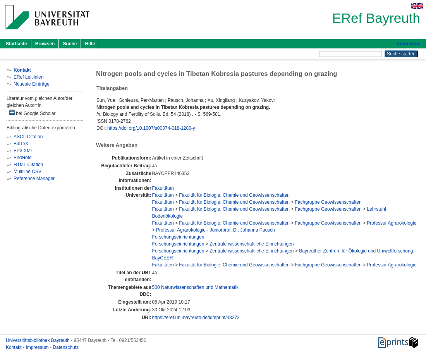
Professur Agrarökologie (391, 223)
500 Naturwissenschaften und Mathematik (195, 287)
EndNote (23, 157)
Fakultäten (163, 188)
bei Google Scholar (32, 113)
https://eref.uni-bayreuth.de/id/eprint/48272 (196, 317)
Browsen (45, 43)
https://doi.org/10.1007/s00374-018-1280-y (151, 128)
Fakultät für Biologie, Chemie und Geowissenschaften (234, 195)
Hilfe (90, 43)
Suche (70, 43)
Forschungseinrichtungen (178, 237)
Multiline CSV (27, 171)
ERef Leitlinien (28, 77)
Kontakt (14, 347)
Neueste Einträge (32, 84)
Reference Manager (34, 178)
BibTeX (21, 143)
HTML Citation (28, 164)
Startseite (16, 43)
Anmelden (408, 43)
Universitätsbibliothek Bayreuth (38, 340)
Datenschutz (66, 347)
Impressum (38, 347)
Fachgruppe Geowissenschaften (328, 202)
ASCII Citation (28, 136)
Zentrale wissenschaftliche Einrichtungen (252, 244)
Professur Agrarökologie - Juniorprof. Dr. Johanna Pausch (215, 230)
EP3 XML (23, 150)
